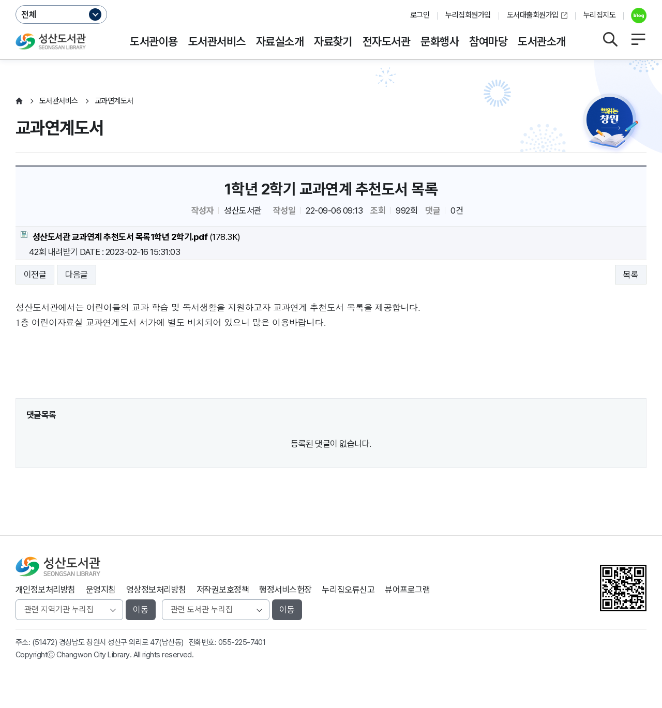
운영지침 (101, 589)
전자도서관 (386, 41)
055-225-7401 (242, 642)
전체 (29, 14)
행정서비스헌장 (285, 589)
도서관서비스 (217, 41)
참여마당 (488, 41)
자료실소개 (280, 41)
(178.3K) (130, 236)
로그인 (419, 15)
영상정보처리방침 (156, 589)
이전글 (35, 274)
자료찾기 (333, 41)
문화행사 (439, 41)
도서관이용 (153, 41)
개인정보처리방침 (46, 589)
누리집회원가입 (467, 15)
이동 (140, 610)
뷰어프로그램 (407, 589)
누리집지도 (599, 15)
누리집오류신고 (348, 589)
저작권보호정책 (223, 589)
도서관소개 (541, 41)
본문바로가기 (331, 0)
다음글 (76, 274)
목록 (630, 274)
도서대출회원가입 (533, 15)
